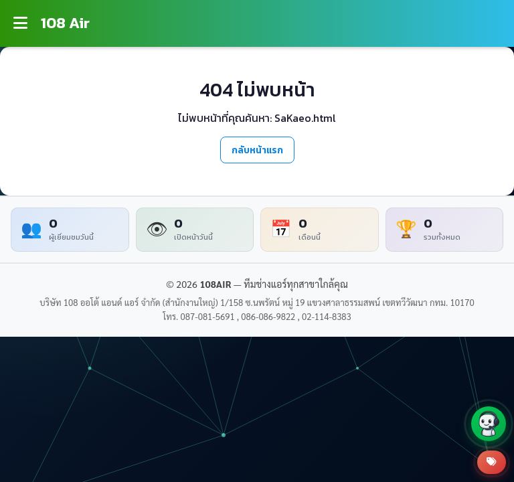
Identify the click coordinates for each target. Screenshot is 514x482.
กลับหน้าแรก (257, 150)
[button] (488, 423)
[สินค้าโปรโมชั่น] (491, 462)
